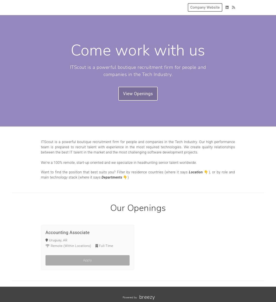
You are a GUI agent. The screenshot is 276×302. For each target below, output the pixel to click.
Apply (87, 261)
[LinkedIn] (227, 7)
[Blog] (233, 7)
